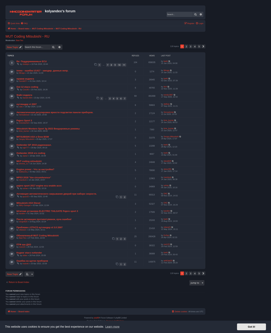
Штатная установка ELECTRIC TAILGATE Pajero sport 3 (47, 211)
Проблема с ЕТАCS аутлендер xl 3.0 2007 (39, 227)
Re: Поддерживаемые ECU (31, 61)
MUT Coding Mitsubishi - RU (27, 36)
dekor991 (168, 169)
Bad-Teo (19, 40)
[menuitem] (24, 23)
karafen (22, 213)
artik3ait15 (168, 261)
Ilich (165, 87)
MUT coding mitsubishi (29, 161)
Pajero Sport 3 (24, 120)
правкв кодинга (25, 78)
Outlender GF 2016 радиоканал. (33, 145)
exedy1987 (168, 95)
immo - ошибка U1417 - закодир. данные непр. (42, 70)
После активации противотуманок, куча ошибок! (43, 219)
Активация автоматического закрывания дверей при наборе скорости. (56, 193)
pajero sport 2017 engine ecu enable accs (39, 185)
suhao (25, 188)
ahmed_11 (23, 164)
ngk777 (26, 148)
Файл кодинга (24, 95)
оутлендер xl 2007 (26, 104)
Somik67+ (23, 81)
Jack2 (25, 156)
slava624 (167, 161)
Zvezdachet (24, 123)
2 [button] (186, 46)
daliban (167, 104)
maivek (26, 263)
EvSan (166, 235)
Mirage (22, 73)
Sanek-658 (27, 98)
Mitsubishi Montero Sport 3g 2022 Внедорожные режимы (48, 128)
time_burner (169, 120)
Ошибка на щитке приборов (32, 261)
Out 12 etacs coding (27, 87)
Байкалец (23, 172)
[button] (203, 46)
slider (25, 255)
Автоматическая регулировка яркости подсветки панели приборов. (54, 112)
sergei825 (23, 222)
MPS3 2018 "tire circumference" (33, 177)
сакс (21, 107)
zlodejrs (26, 64)
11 (124, 65)
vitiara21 (22, 230)
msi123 (22, 247)
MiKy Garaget (25, 205)
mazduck (23, 180)
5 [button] (199, 46)
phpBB (96, 318)
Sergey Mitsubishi (26, 139)
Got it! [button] (251, 326)
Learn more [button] (112, 326)
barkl (166, 61)
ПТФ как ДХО (23, 244)
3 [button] (190, 46)
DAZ (165, 193)
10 (119, 65)
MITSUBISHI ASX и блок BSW (32, 136)
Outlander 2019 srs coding (30, 153)
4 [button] (194, 46)
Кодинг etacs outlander (29, 252)
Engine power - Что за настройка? (35, 169)
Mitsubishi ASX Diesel (28, 203)
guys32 (26, 196)
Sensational (24, 115)
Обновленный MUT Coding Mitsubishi (37, 235)
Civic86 (26, 90)
